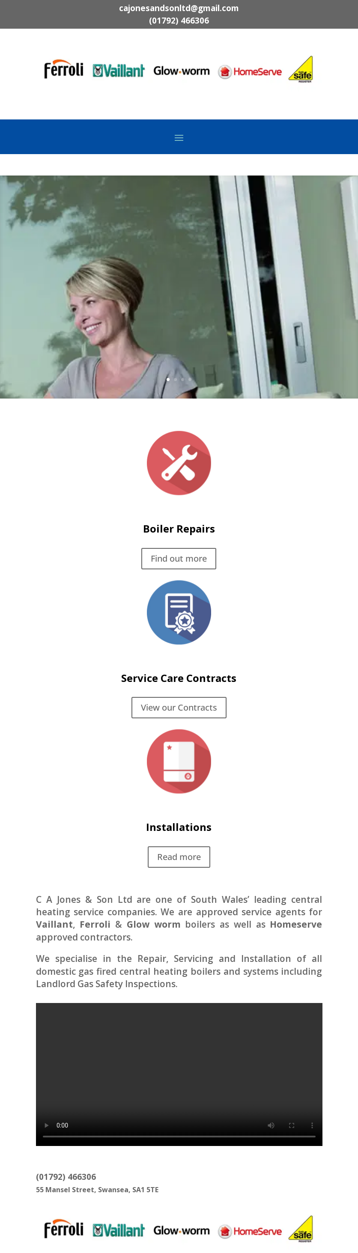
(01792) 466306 (179, 20)
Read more (179, 857)
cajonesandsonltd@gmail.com (179, 8)
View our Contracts (179, 707)
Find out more (274, 323)
